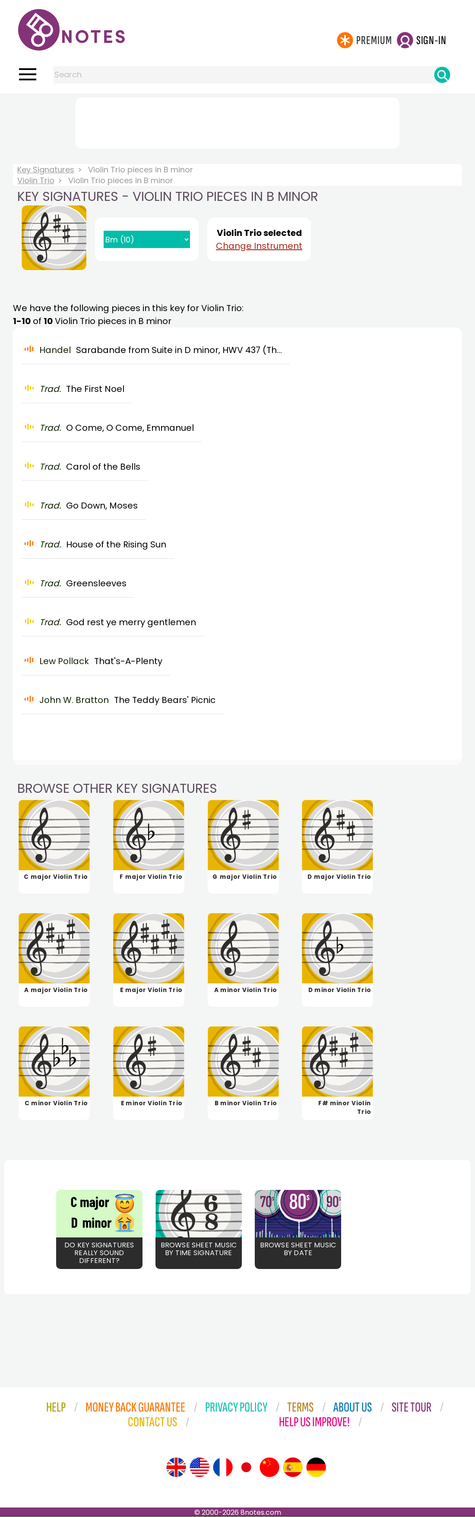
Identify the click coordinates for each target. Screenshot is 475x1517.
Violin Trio (35, 180)
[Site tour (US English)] (199, 1468)
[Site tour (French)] (223, 1468)
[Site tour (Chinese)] (269, 1468)
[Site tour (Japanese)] (246, 1468)
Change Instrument (259, 246)
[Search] (442, 75)
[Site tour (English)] (176, 1468)
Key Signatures (45, 169)
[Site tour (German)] (316, 1468)
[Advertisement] (237, 121)
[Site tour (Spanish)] (293, 1468)
